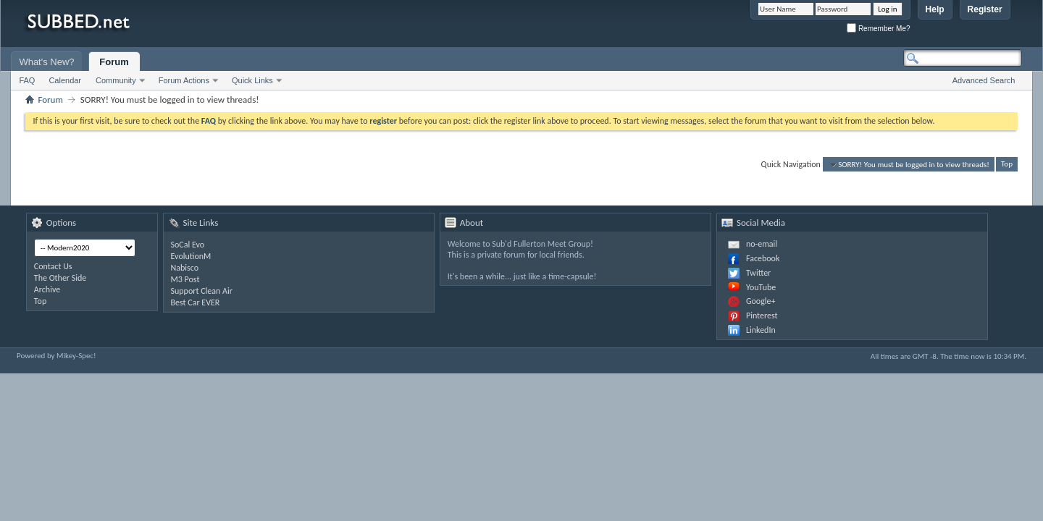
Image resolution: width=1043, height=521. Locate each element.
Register (985, 9)
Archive (47, 289)
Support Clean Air (202, 291)
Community (116, 80)
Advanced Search (983, 80)
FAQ (27, 80)
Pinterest (762, 315)
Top (1007, 164)
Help (935, 9)
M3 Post (185, 279)
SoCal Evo (188, 245)
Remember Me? (878, 29)
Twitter (758, 273)
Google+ (761, 301)
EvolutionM (191, 256)
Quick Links (252, 80)
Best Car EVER (195, 302)
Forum (113, 61)
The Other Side (60, 278)
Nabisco (185, 268)
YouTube (761, 287)
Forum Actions (184, 80)
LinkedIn (761, 330)
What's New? (46, 61)
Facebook (762, 258)
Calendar (65, 80)
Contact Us (53, 266)
